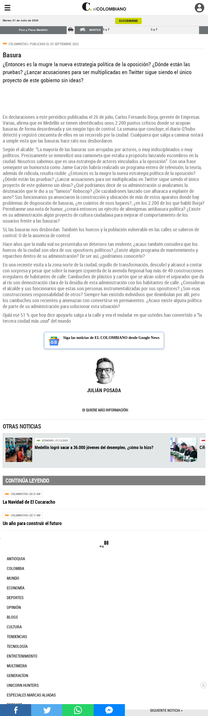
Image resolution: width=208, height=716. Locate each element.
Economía (48, 440)
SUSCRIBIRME (128, 20)
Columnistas (18, 44)
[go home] (104, 6)
